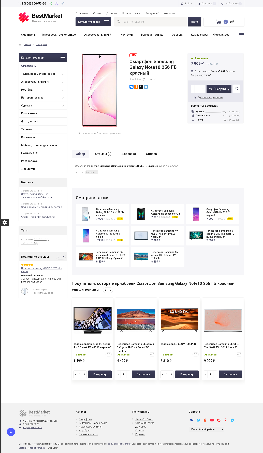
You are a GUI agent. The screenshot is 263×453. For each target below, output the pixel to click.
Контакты (169, 13)
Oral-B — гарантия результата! (38, 216)
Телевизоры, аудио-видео (58, 34)
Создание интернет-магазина (32, 448)
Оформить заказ (144, 423)
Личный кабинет (144, 419)
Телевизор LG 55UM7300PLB (178, 344)
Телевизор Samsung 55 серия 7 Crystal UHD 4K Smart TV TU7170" (135, 347)
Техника (26, 129)
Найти (194, 21)
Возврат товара (131, 13)
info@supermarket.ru (32, 427)
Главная (27, 44)
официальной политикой (119, 444)
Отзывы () (103, 154)
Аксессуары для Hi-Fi (98, 34)
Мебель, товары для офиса (39, 145)
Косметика (28, 137)
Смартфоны (28, 34)
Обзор (80, 154)
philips (30, 239)
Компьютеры (199, 34)
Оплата (97, 13)
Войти (186, 3)
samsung (41, 239)
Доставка (112, 13)
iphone (24, 239)
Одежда (177, 34)
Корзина (140, 434)
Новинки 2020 (30, 153)
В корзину (219, 89)
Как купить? (152, 13)
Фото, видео (221, 34)
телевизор (29, 243)
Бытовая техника (152, 34)
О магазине (82, 13)
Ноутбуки (127, 34)
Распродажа (29, 161)
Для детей (28, 169)
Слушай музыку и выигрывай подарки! (42, 207)
